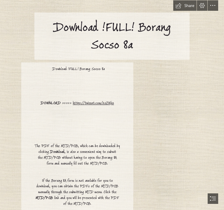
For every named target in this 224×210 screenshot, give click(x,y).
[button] (185, 5)
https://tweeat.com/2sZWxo (93, 103)
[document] (112, 105)
